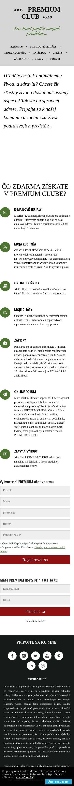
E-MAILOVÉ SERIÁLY (43, 46)
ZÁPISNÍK (20, 58)
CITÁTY (58, 52)
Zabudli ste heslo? (35, 620)
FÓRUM (55, 58)
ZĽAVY (39, 58)
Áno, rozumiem (58, 781)
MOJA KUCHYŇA (15, 52)
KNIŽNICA (39, 52)
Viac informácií (24, 777)
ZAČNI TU (16, 46)
